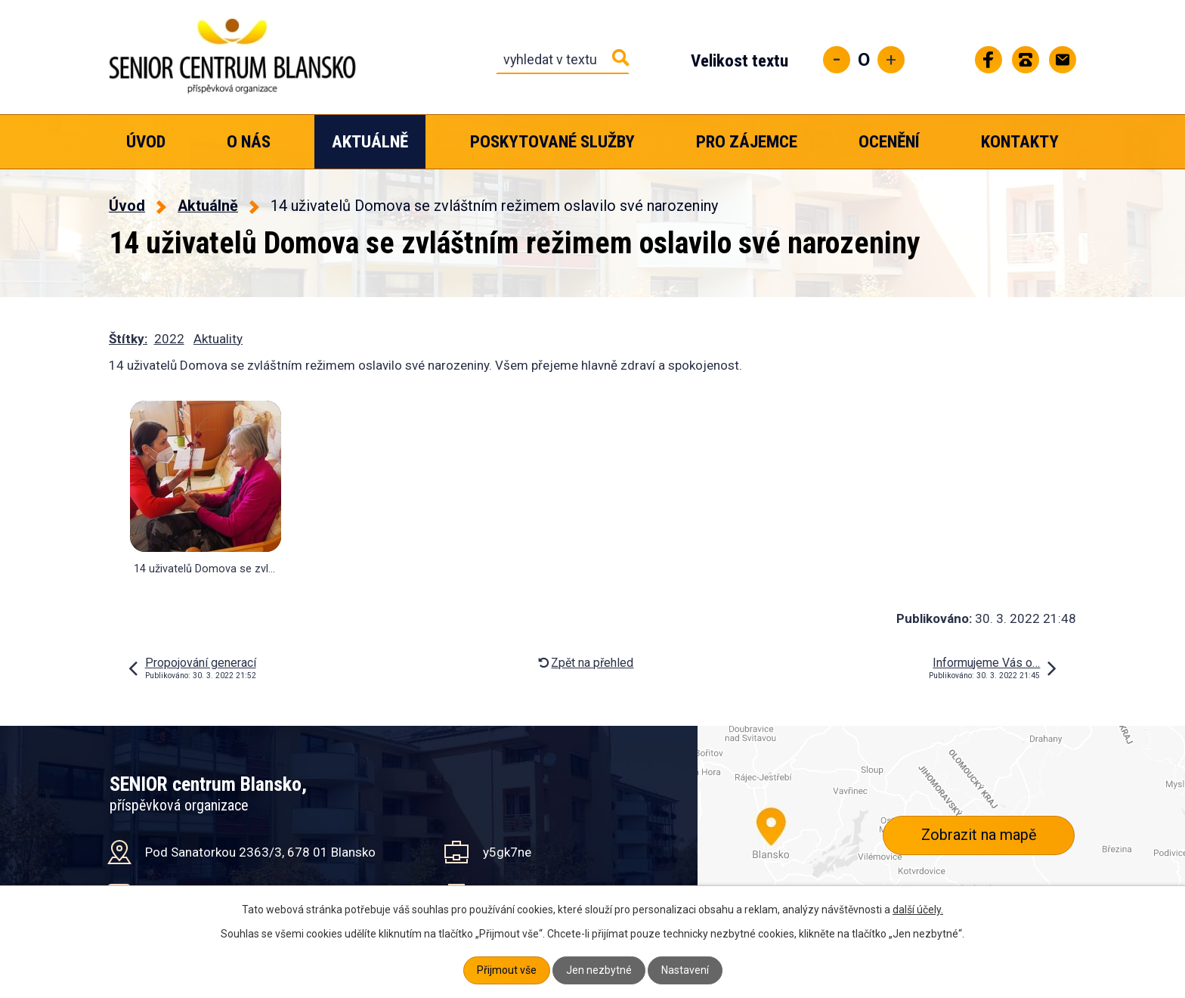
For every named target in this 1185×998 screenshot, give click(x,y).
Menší (836, 59)
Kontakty (1020, 142)
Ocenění (889, 142)
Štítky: (128, 338)
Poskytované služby (552, 142)
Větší (891, 59)
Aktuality (218, 338)
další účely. (918, 909)
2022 (169, 338)
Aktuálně (370, 142)
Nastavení (685, 970)
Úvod (146, 142)
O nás (249, 142)
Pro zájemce (746, 142)
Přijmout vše (507, 970)
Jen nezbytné (599, 970)
